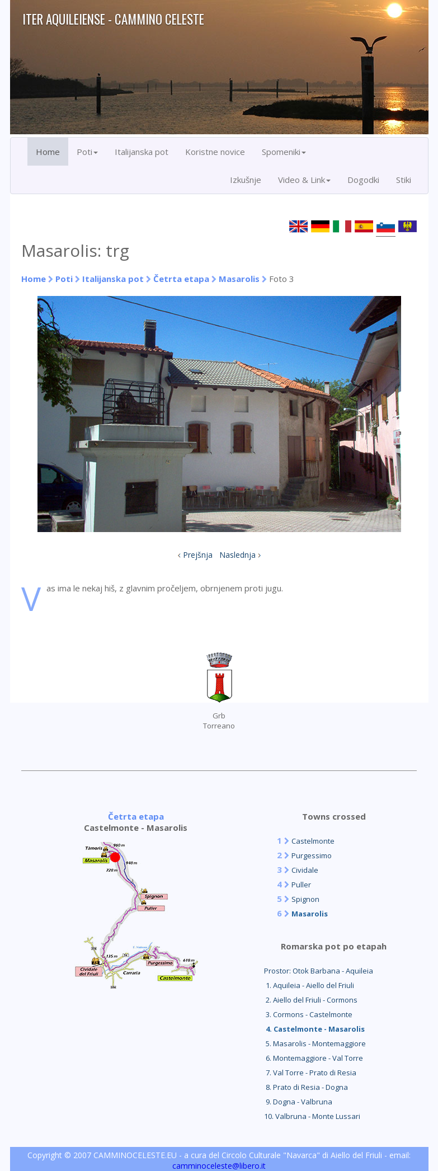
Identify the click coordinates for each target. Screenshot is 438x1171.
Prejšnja (198, 554)
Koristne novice (215, 151)
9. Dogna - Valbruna (298, 1102)
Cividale (304, 870)
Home (48, 151)
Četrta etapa (181, 278)
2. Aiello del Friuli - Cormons (310, 1000)
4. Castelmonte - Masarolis (314, 1029)
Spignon (305, 899)
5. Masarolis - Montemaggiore (315, 1043)
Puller (301, 885)
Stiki (403, 179)
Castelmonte (313, 841)
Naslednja (237, 554)
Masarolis (239, 278)
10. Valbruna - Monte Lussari (312, 1116)
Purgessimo (311, 855)
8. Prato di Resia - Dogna (306, 1087)
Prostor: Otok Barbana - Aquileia (318, 971)
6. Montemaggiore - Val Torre (313, 1058)
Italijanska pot (141, 151)
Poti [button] (87, 151)
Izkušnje (245, 179)
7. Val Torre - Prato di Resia (310, 1072)
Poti (64, 278)
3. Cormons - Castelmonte (308, 1014)
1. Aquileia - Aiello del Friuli (309, 985)
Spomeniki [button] (284, 151)
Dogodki (363, 179)
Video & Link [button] (304, 179)
